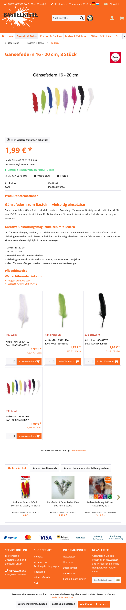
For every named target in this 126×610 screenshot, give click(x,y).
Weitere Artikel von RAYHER (21, 283)
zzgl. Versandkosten (25, 164)
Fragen (62, 175)
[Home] (7, 36)
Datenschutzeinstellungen (32, 603)
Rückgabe (39, 571)
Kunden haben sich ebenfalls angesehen (86, 468)
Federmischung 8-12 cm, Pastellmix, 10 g (100, 504)
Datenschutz (70, 567)
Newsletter (113, 4)
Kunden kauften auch (44, 468)
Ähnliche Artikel (17, 468)
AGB (36, 582)
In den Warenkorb (29, 361)
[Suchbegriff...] (68, 18)
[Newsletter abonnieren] (118, 580)
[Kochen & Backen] (50, 36)
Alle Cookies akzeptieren (94, 604)
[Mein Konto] (112, 18)
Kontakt (38, 556)
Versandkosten (78, 450)
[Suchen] (81, 18)
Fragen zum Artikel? (17, 280)
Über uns (68, 562)
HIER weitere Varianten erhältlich (27, 139)
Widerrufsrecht (42, 577)
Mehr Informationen (63, 597)
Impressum (69, 573)
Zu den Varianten (16, 175)
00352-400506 (15, 4)
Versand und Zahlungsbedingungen (46, 564)
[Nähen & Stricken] (101, 36)
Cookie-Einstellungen (74, 578)
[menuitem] (73, 18)
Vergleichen (42, 175)
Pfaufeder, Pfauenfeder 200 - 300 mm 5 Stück (63, 504)
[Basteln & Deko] (26, 36)
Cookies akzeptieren (63, 603)
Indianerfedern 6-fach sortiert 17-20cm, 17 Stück (25, 504)
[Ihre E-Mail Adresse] (103, 580)
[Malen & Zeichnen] (76, 36)
